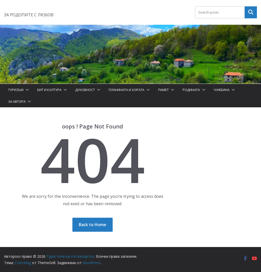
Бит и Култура (49, 89)
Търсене (251, 12)
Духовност (85, 89)
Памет (163, 89)
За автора (16, 101)
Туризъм (15, 89)
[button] (26, 89)
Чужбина (221, 89)
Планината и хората (126, 89)
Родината (191, 89)
